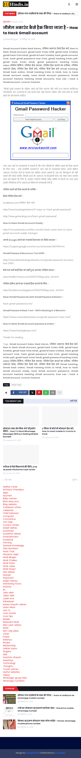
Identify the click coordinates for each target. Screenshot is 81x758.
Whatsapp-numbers (14, 680)
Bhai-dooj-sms (11, 501)
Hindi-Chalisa (10, 560)
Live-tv (6, 610)
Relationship (9, 645)
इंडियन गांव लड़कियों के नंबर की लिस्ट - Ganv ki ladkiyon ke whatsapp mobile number (46, 14)
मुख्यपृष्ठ (7, 21)
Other (6, 633)
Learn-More (9, 607)
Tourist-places (10, 669)
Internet (7, 586)
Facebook (8, 539)
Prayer (6, 636)
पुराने (74, 479)
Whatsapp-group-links (15, 677)
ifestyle (7, 574)
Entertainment (10, 536)
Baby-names (10, 498)
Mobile (6, 619)
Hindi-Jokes (9, 566)
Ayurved (7, 495)
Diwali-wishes (10, 527)
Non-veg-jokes (11, 630)
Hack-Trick (17, 21)
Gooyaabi (60, 752)
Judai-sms (8, 598)
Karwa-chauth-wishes (14, 604)
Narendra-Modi (11, 621)
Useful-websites (11, 671)
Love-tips (8, 616)
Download (8, 530)
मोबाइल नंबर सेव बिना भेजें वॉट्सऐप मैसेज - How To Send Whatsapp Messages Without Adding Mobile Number (20, 432)
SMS (5, 654)
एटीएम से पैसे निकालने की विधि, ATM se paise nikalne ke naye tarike (20, 468)
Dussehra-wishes (12, 533)
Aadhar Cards (10, 486)
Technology (9, 663)
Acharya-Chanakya (13, 489)
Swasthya (8, 660)
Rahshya (7, 639)
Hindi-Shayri (9, 568)
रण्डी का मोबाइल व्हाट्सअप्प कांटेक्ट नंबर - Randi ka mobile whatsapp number (46, 709)
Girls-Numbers (10, 548)
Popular (9, 688)
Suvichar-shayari (12, 657)
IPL (4, 589)
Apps (5, 492)
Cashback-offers (12, 507)
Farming (7, 542)
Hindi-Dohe (9, 563)
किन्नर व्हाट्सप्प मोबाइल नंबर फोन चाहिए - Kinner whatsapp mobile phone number (46, 722)
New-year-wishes (12, 624)
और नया (8, 479)
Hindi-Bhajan (9, 557)
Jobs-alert (8, 592)
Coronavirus (9, 518)
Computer (8, 516)
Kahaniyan (8, 601)
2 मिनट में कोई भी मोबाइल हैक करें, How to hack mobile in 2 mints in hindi (59, 431)
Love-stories (9, 613)
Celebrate (8, 510)
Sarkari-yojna (10, 648)
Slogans (7, 651)
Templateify (32, 752)
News (5, 627)
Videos (6, 674)
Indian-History (10, 580)
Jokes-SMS (8, 595)
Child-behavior (11, 513)
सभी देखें (73, 401)
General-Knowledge (13, 545)
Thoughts (8, 666)
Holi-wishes (9, 571)
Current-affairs (11, 525)
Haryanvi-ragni (11, 554)
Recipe (6, 642)
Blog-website (10, 504)
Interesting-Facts (12, 583)
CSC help (8, 521)
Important (8, 577)
